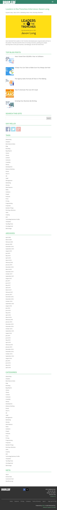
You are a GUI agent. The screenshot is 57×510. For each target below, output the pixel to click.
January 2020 (9, 244)
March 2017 (9, 290)
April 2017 (8, 287)
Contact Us (53, 496)
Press (31, 12)
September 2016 (10, 303)
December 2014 (9, 349)
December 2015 (9, 324)
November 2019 (10, 246)
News (27, 12)
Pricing (7, 201)
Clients (7, 153)
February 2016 (9, 319)
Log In (44, 501)
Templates (8, 221)
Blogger (18, 129)
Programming (9, 203)
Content (8, 157)
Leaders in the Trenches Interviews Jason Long (27, 9)
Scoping (8, 214)
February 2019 (9, 262)
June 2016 (8, 310)
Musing (7, 185)
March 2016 (9, 317)
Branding (8, 148)
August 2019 (9, 251)
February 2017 (9, 292)
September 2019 (10, 249)
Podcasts (8, 196)
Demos (7, 164)
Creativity (8, 162)
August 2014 (9, 358)
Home (11, 501)
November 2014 (10, 351)
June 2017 (8, 283)
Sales (7, 212)
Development (9, 167)
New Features (9, 187)
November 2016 (10, 299)
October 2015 (9, 328)
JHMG (43, 505)
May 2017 (8, 285)
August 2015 (9, 333)
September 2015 (10, 331)
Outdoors (8, 192)
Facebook (8, 129)
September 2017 (10, 276)
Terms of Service (36, 501)
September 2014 (10, 356)
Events (7, 171)
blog (7, 146)
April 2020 (8, 237)
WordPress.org (9, 481)
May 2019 (8, 255)
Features (17, 501)
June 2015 (8, 338)
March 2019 (9, 260)
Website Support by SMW (49, 507)
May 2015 (8, 340)
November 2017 (10, 271)
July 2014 (8, 360)
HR (6, 176)
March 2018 (9, 269)
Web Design (9, 228)
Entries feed (9, 476)
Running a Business (38, 12)
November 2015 (10, 326)
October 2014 (9, 354)
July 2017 (8, 280)
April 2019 (8, 258)
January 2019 (9, 264)
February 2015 (9, 344)
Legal (7, 178)
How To (7, 173)
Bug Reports (9, 151)
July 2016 (8, 308)
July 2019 (8, 253)
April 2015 (8, 342)
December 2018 (9, 267)
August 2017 (9, 278)
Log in (7, 474)
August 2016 (9, 306)
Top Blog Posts (9, 224)
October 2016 (9, 301)
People (7, 194)
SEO (7, 217)
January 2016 (9, 322)
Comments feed (10, 479)
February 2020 (9, 242)
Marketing (23, 12)
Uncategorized (9, 226)
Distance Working (10, 169)
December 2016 (9, 296)
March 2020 (9, 239)
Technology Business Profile (13, 219)
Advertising (8, 139)
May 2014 (8, 365)
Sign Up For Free (52, 501)
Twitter (13, 129)
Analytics (8, 141)
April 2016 (8, 315)
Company (28, 501)
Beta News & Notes (10, 144)
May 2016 (8, 312)
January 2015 (9, 347)
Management (9, 180)
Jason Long (10, 12)
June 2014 (8, 363)
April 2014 (8, 367)
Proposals (8, 205)
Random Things (9, 208)
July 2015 (8, 335)
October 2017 (9, 274)
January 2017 (9, 294)
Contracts (8, 160)
